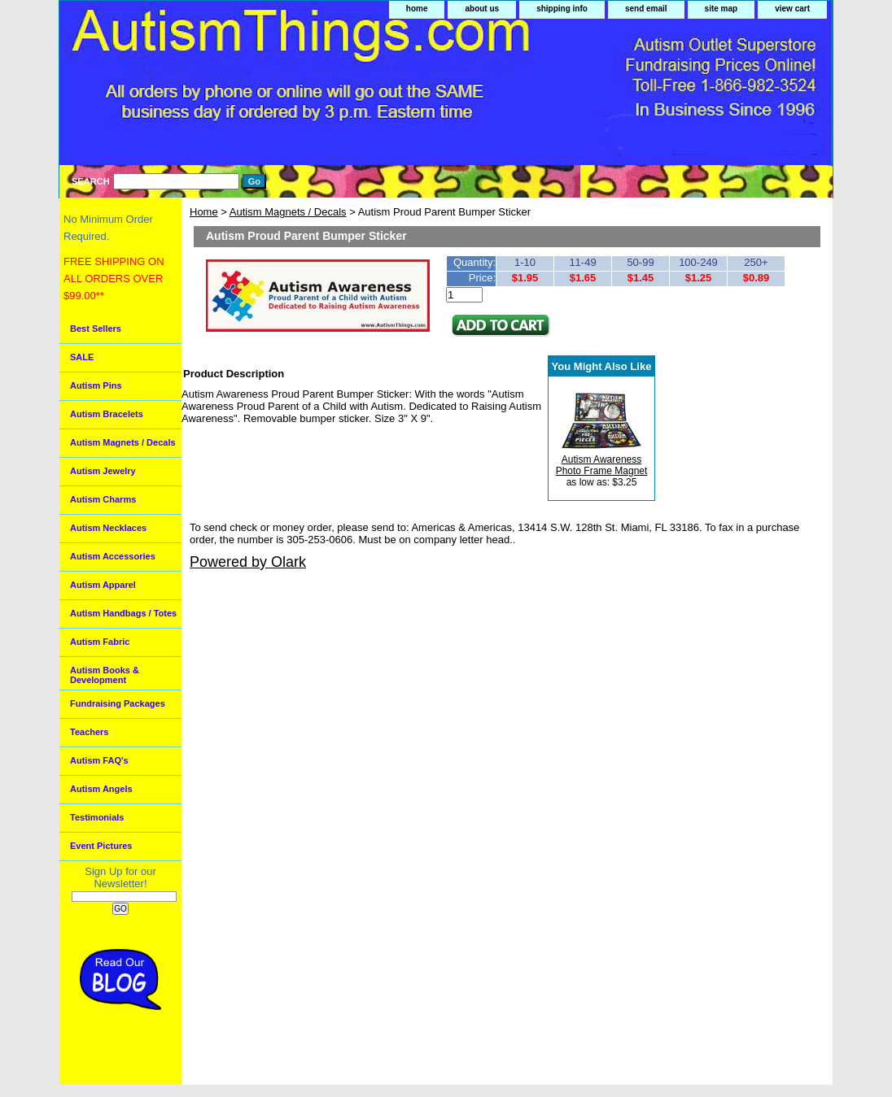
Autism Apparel (103, 585)
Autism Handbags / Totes (123, 613)
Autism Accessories (112, 556)
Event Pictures (101, 846)
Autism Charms (103, 499)
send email (646, 8)
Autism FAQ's (99, 760)
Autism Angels (101, 789)
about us (482, 8)
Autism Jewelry (103, 471)
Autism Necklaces (108, 528)
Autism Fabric (99, 641)
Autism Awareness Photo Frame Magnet (602, 465)
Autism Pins (96, 385)
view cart (792, 8)
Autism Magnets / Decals (288, 212)
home (417, 8)
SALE (82, 357)
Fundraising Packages (117, 703)
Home (204, 212)
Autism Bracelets (106, 414)
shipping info (562, 8)
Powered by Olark (248, 562)
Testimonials (97, 817)
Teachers (89, 732)
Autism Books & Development (104, 675)
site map (721, 8)
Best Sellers (95, 328)
